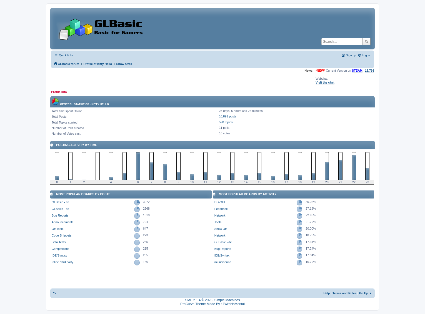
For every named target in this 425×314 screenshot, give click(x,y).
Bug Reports (60, 215)
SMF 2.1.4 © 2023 (198, 300)
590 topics (226, 122)
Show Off (220, 228)
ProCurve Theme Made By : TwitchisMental (212, 304)
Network (220, 215)
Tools (217, 222)
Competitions (60, 248)
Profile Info (59, 92)
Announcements (62, 222)
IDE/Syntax (59, 255)
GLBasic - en (60, 202)
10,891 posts (227, 116)
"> (54, 293)
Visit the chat (325, 82)
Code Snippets (61, 235)
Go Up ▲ (365, 293)
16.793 (369, 70)
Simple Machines (227, 300)
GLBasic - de (60, 208)
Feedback (221, 208)
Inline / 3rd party (62, 262)
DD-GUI (219, 202)
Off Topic (57, 228)
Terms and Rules (344, 293)
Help (326, 293)
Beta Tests (59, 242)
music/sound (222, 262)
